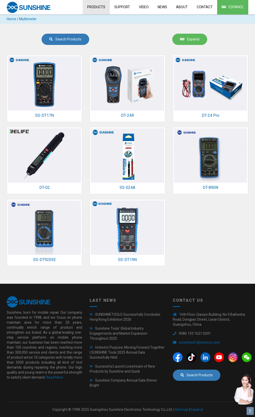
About (182, 7)
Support (122, 7)
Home (11, 19)
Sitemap (181, 410)
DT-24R (127, 115)
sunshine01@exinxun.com (199, 342)
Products (96, 7)
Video (144, 7)
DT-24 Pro (210, 115)
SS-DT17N (44, 115)
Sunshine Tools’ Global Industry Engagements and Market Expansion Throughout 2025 (118, 333)
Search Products (65, 39)
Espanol (233, 7)
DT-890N (210, 187)
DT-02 (44, 187)
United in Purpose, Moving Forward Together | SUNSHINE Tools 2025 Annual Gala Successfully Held (127, 352)
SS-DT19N (127, 259)
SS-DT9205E (44, 259)
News (162, 7)
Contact (205, 7)
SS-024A (127, 187)
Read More (54, 377)
